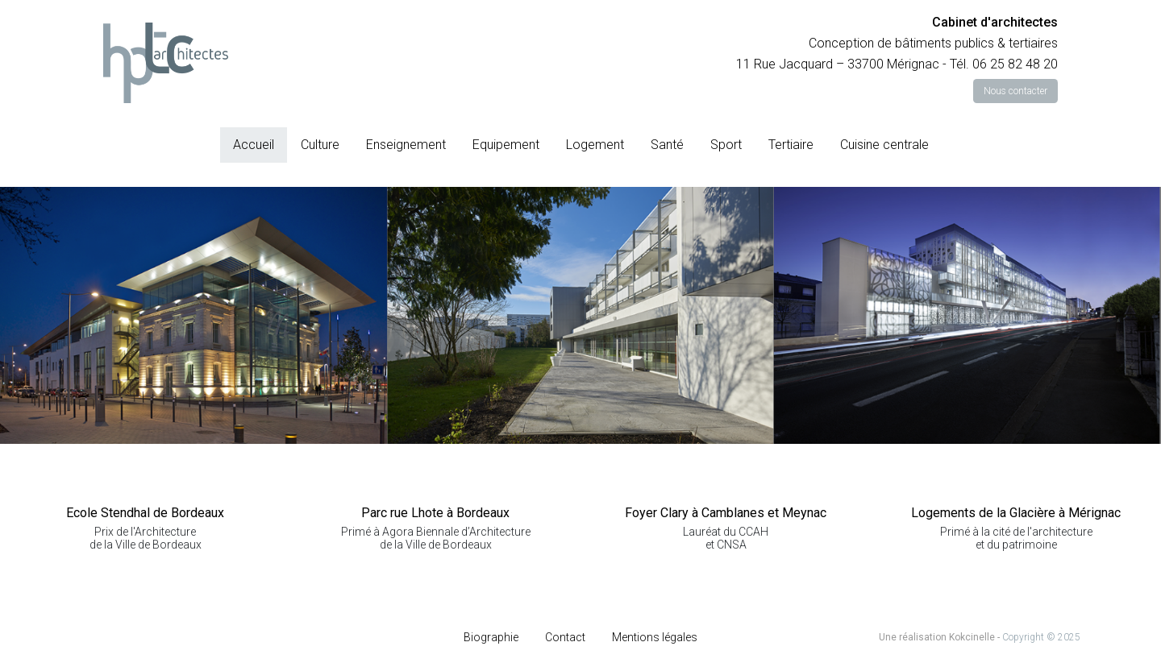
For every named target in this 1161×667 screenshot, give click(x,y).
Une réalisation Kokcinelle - (940, 637)
